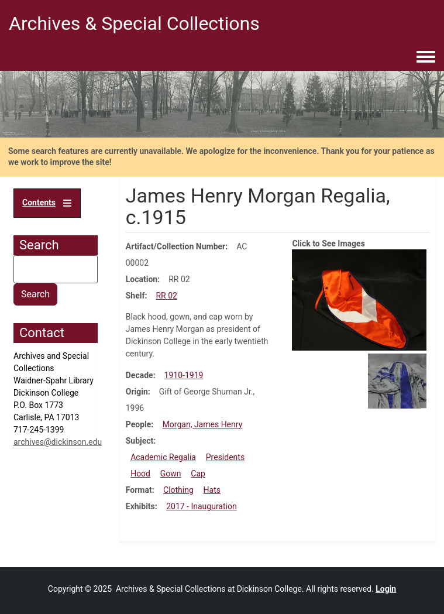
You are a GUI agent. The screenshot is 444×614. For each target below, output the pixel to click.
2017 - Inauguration (201, 506)
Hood (140, 473)
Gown (170, 473)
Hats (212, 490)
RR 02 (166, 295)
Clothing (178, 490)
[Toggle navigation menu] (426, 57)
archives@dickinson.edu (57, 442)
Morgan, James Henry (203, 424)
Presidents (225, 457)
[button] (359, 299)
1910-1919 (184, 375)
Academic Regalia (163, 457)
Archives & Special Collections (134, 23)
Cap (198, 473)
